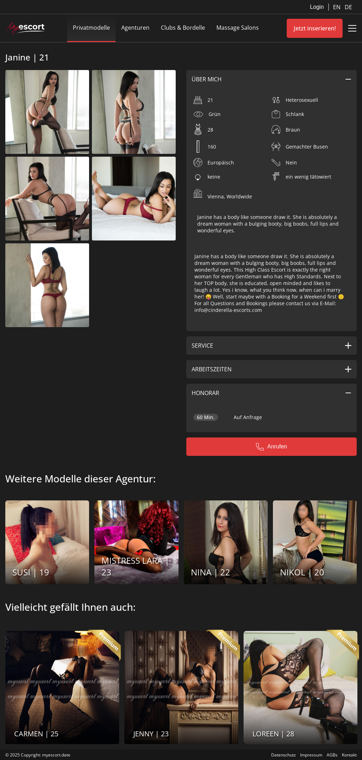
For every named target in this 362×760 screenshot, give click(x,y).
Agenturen (135, 27)
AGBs (332, 755)
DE (348, 7)
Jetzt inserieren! (315, 28)
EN (337, 7)
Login (317, 7)
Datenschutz (283, 755)
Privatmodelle (91, 27)
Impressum (311, 755)
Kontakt (349, 755)
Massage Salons (237, 27)
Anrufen (271, 447)
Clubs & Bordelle (183, 27)
